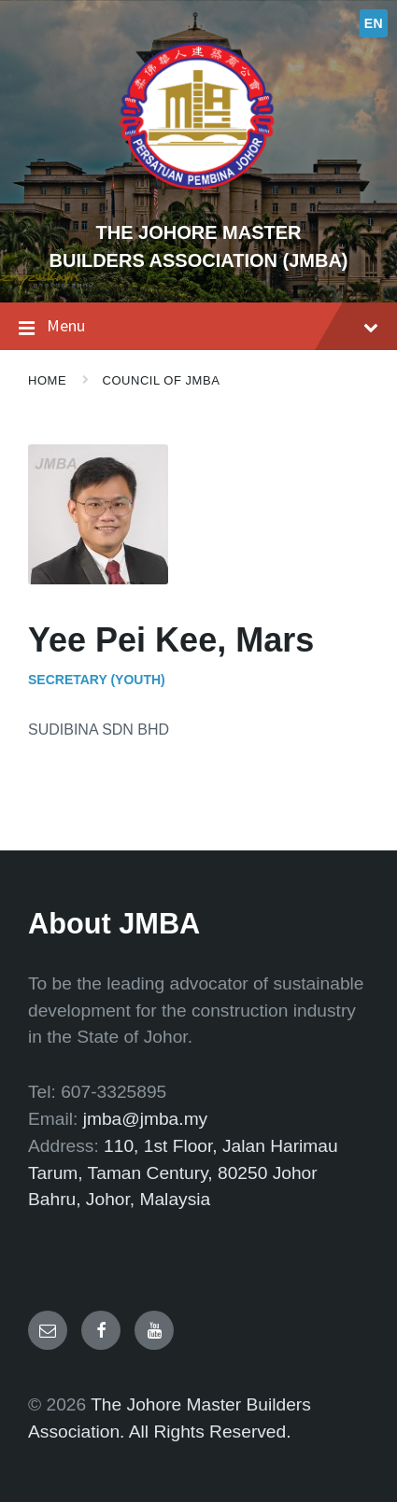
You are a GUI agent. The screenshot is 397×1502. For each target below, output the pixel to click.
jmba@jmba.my (145, 1119)
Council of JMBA (161, 380)
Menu (198, 327)
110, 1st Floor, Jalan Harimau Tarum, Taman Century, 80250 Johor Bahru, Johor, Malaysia (183, 1173)
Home (47, 380)
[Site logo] (199, 200)
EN (374, 23)
